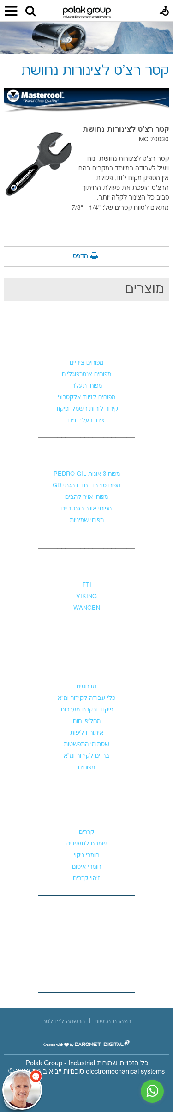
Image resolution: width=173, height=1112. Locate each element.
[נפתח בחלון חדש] (87, 1043)
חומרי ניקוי (86, 855)
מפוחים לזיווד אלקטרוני (86, 397)
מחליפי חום (87, 721)
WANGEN (86, 608)
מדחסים (86, 686)
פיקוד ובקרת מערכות (86, 709)
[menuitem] (112, 1021)
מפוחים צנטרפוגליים (86, 374)
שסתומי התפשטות (86, 744)
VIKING (86, 596)
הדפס (80, 256)
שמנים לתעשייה (86, 843)
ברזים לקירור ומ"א (86, 756)
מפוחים (87, 344)
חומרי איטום (86, 866)
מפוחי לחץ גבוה (86, 455)
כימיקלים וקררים (87, 813)
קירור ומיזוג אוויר (86, 668)
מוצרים (144, 289)
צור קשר (86, 912)
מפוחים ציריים (86, 362)
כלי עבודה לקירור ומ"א (86, 698)
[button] (30, 12)
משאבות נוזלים (87, 566)
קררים (86, 832)
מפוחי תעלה (87, 385)
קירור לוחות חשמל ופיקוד (86, 409)
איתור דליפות (86, 732)
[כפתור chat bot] (22, 1090)
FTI (86, 585)
